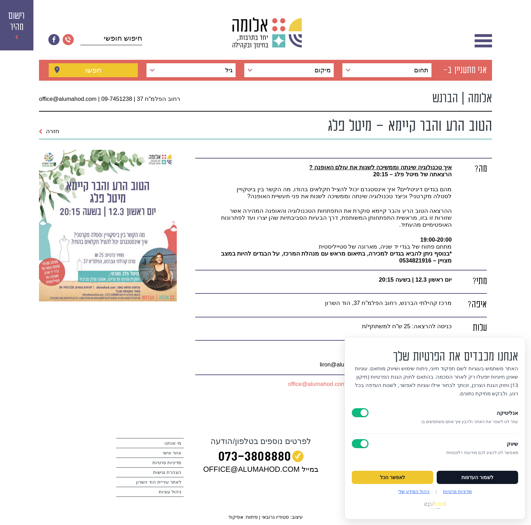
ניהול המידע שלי (413, 491)
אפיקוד (235, 517)
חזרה (49, 131)
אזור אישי (172, 452)
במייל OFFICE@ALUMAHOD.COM (260, 469)
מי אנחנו (173, 443)
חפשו (93, 70)
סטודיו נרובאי (275, 517)
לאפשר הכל (392, 477)
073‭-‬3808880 (254, 458)
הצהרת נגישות (167, 472)
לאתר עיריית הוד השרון (158, 482)
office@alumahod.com (317, 384)
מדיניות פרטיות (166, 462)
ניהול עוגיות (170, 491)
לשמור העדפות (477, 477)
